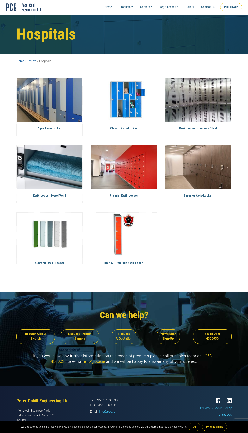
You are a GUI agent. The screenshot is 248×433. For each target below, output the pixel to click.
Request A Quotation (124, 336)
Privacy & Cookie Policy (216, 408)
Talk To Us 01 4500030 (212, 336)
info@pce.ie (94, 361)
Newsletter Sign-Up (168, 336)
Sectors (145, 7)
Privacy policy (214, 426)
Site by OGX (225, 414)
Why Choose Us (169, 7)
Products (125, 7)
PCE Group (231, 7)
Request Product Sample (79, 336)
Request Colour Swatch (35, 336)
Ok (194, 426)
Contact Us (208, 7)
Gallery (190, 7)
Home (108, 7)
